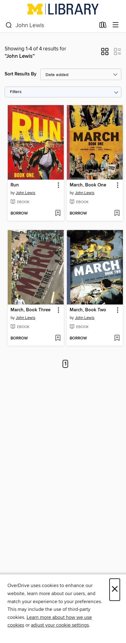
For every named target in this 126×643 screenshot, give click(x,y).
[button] (105, 53)
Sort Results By (21, 74)
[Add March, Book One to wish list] (117, 214)
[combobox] (50, 25)
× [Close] (115, 590)
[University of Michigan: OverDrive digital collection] (63, 9)
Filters (16, 92)
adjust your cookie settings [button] (60, 625)
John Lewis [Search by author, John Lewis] (25, 192)
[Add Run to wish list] (58, 214)
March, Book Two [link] (88, 310)
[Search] (9, 25)
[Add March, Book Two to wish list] (117, 338)
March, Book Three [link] (30, 310)
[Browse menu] (115, 25)
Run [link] (15, 185)
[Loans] (103, 26)
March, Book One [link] (88, 185)
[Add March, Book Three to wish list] (58, 338)
